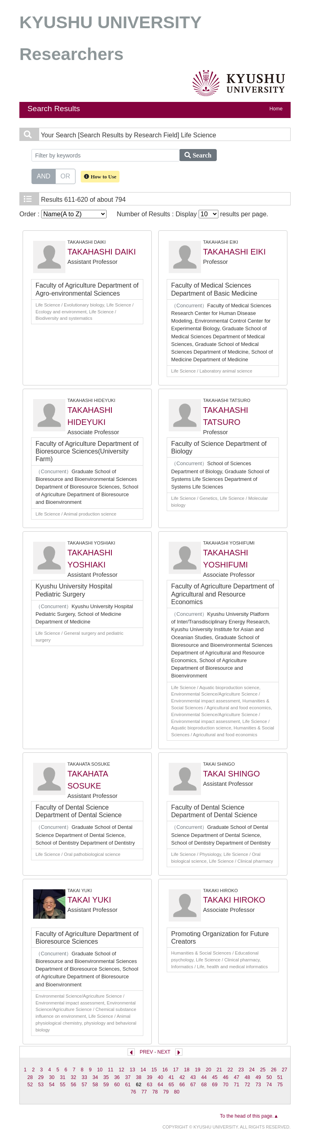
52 (30, 1084)
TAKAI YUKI (89, 899)
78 (155, 1092)
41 (171, 1077)
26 (273, 1070)
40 (160, 1077)
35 (106, 1077)
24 (252, 1070)
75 (280, 1084)
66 (182, 1084)
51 (280, 1077)
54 (51, 1084)
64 (160, 1084)
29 (41, 1077)
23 (241, 1070)
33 (84, 1077)
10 (100, 1070)
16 (165, 1070)
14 (143, 1070)
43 (193, 1077)
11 (110, 1070)
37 (128, 1077)
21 (219, 1070)
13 (132, 1070)
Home (276, 109)
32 (73, 1077)
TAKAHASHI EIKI (234, 251)
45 (215, 1077)
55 (62, 1084)
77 (144, 1092)
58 (95, 1084)
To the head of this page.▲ (249, 1116)
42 (182, 1077)
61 (128, 1084)
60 (117, 1084)
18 (187, 1070)
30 (51, 1077)
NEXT (163, 1052)
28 (30, 1077)
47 (236, 1077)
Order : (63, 214)
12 (121, 1070)
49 (258, 1077)
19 (198, 1070)
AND (43, 176)
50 (269, 1077)
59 (106, 1084)
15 (154, 1070)
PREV (146, 1052)
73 (258, 1084)
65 (171, 1084)
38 (139, 1077)
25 (263, 1070)
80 (177, 1092)
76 (133, 1092)
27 (284, 1070)
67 (193, 1084)
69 (215, 1084)
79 (166, 1092)
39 (150, 1077)
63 (150, 1084)
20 (209, 1070)
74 (269, 1084)
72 (247, 1084)
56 (73, 1084)
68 (204, 1084)
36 (117, 1077)
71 (236, 1084)
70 (225, 1084)
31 (62, 1077)
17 (176, 1070)
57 (84, 1084)
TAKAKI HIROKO (234, 899)
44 (204, 1077)
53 (41, 1084)
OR (65, 176)
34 (95, 1077)
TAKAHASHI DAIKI (101, 251)
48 (247, 1077)
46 (225, 1077)
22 (230, 1070)
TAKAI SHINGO (231, 773)
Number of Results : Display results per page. (192, 214)
